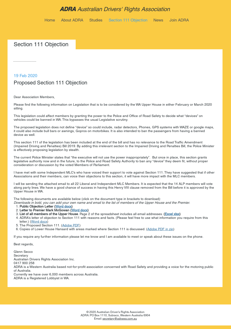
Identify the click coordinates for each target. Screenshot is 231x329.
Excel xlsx (172, 214)
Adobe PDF (70, 225)
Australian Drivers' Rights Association (123, 9)
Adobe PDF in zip (160, 229)
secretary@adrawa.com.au (120, 318)
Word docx (63, 206)
